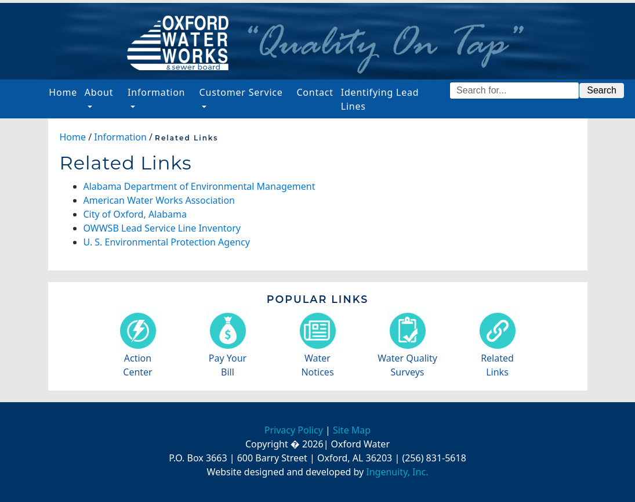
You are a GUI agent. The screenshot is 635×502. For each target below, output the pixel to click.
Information (156, 92)
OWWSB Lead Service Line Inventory (162, 228)
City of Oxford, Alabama (135, 214)
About (99, 92)
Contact (314, 92)
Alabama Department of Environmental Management (199, 186)
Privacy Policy (293, 430)
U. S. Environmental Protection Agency (167, 242)
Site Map (352, 430)
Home (65, 92)
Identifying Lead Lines (380, 99)
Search (601, 90)
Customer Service (241, 92)
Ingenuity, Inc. (397, 471)
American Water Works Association (159, 200)
